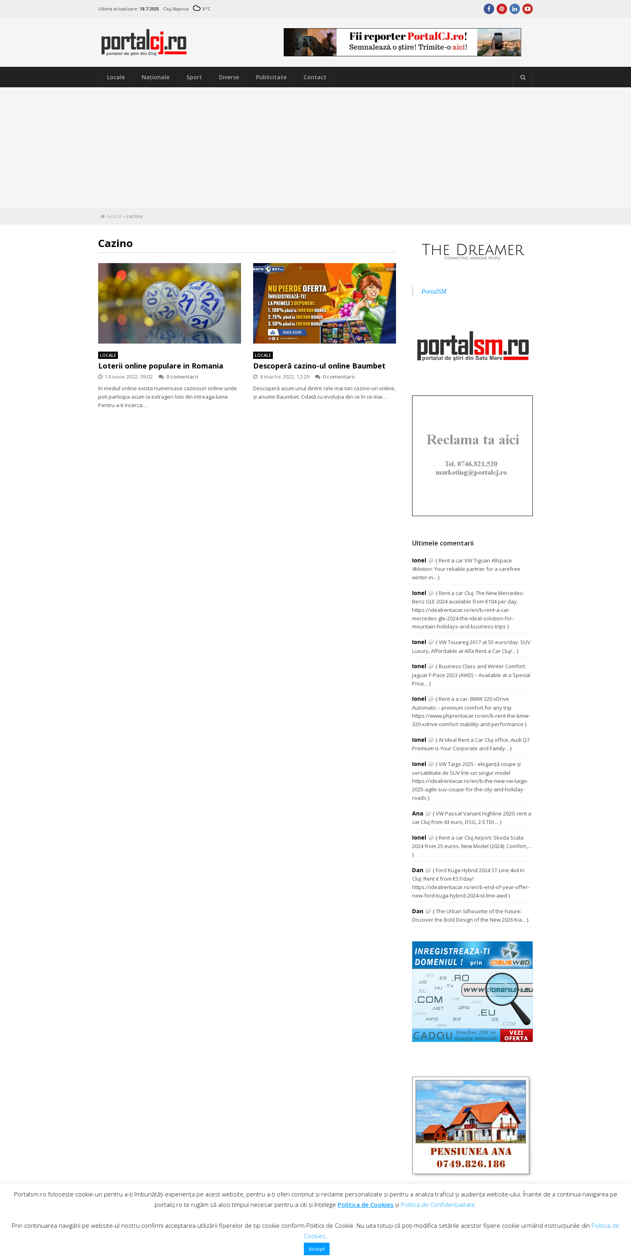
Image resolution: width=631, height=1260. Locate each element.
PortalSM (433, 291)
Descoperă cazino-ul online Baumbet (319, 366)
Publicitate (271, 77)
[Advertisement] (315, 147)
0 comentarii (178, 376)
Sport (194, 77)
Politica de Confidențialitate (438, 1204)
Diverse (229, 77)
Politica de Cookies (366, 1204)
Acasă (114, 216)
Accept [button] (317, 1248)
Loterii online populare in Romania (160, 366)
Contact (314, 77)
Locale (116, 77)
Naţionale (155, 77)
